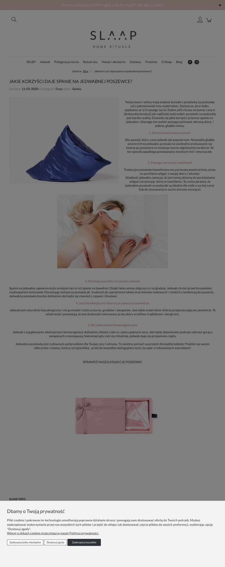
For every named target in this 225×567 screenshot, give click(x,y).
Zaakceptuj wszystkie (84, 542)
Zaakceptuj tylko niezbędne (25, 542)
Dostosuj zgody (55, 542)
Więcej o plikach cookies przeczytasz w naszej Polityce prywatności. (53, 533)
